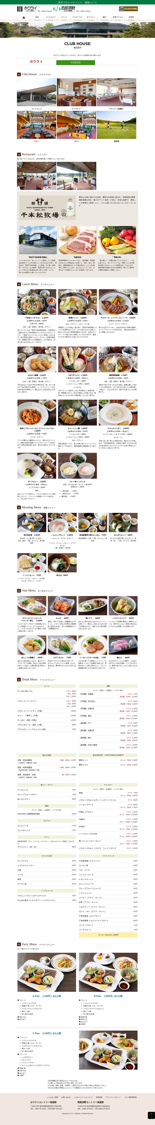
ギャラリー (91, 18)
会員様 (131, 18)
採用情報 (99, 1097)
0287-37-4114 (40, 1109)
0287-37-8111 (87, 1109)
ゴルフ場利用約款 (130, 1097)
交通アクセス (118, 18)
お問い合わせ (66, 1097)
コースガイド (50, 18)
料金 (37, 18)
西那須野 (76, 62)
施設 (104, 18)
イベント (64, 18)
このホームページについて (83, 1097)
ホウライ (36, 61)
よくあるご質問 (52, 1097)
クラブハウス (77, 18)
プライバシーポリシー (113, 1097)
